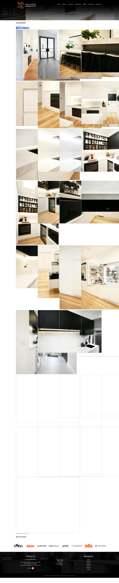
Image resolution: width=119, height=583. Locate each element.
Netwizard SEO (25, 533)
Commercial (78, 4)
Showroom (91, 4)
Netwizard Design (72, 575)
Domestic (70, 4)
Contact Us (98, 4)
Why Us (64, 4)
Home (59, 4)
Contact (88, 569)
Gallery (84, 4)
